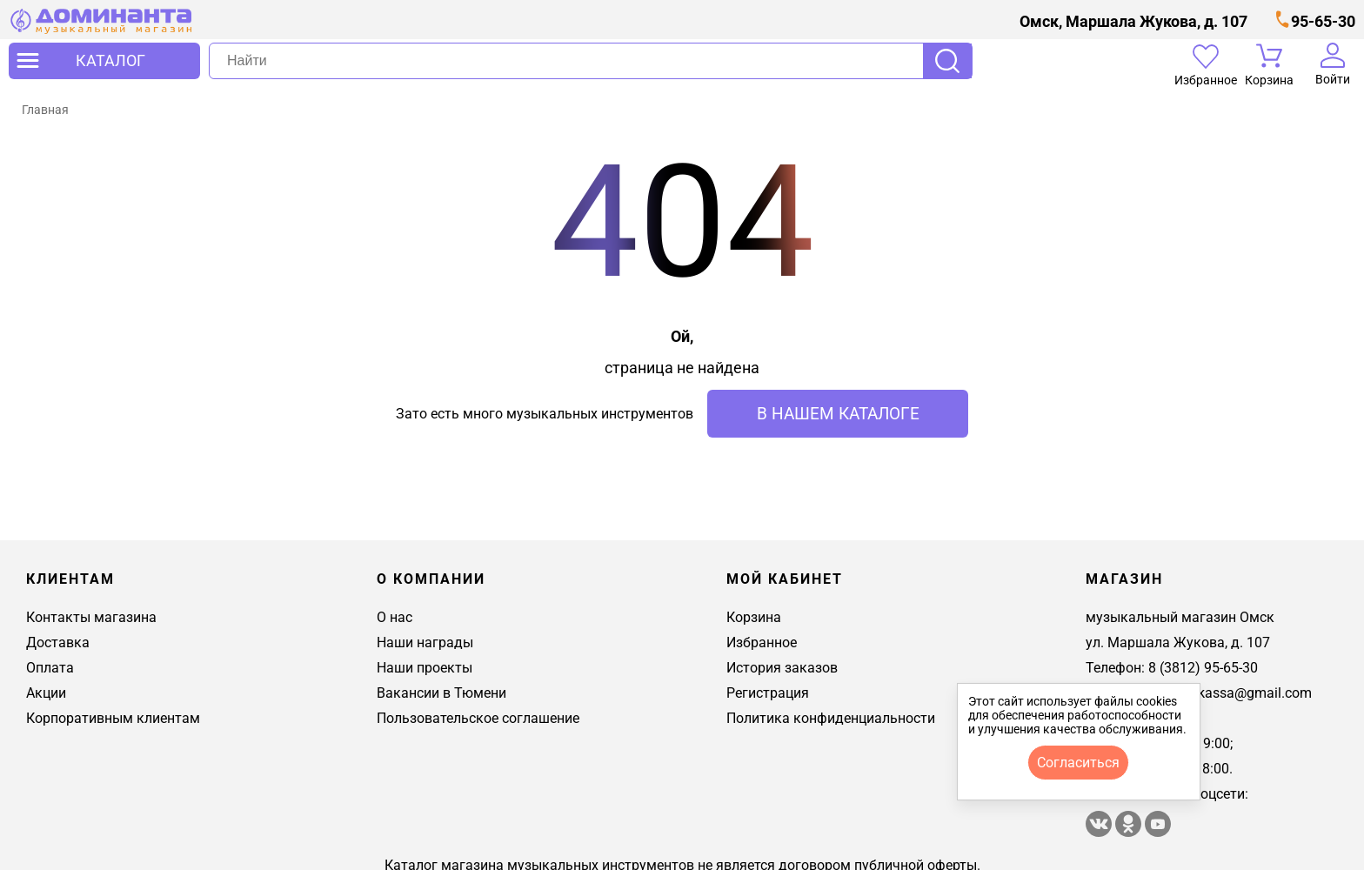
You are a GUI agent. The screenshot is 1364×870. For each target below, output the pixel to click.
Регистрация (767, 693)
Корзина (753, 617)
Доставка (58, 642)
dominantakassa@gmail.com (1221, 693)
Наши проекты (424, 667)
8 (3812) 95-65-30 (1203, 667)
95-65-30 (1323, 21)
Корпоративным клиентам (113, 718)
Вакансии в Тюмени (441, 693)
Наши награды (425, 642)
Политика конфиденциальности (830, 718)
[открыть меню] (104, 61)
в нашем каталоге (838, 414)
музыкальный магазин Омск (1180, 617)
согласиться (1078, 762)
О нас (394, 617)
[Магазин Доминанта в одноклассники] (1130, 832)
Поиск (947, 61)
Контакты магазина (91, 617)
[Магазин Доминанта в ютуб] (1158, 832)
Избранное (761, 642)
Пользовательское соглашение (478, 718)
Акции (46, 693)
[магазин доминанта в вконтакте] (1100, 832)
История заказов (782, 667)
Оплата (50, 667)
